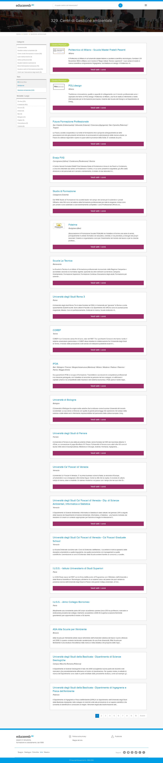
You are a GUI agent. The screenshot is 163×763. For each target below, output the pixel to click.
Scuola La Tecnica (62, 260)
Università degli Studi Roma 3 (69, 296)
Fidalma (72, 224)
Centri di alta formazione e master (30, 54)
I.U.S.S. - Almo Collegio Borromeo (71, 602)
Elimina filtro (22, 82)
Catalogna (27, 752)
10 (136, 716)
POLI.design (75, 85)
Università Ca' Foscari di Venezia (70, 466)
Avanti (142, 716)
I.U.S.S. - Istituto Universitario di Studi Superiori (78, 568)
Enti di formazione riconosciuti (28, 66)
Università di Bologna (64, 399)
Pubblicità (118, 736)
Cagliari (21, 120)
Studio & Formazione (64, 191)
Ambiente (21, 86)
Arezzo (21, 111)
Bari (20, 114)
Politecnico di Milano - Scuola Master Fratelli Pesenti (96, 49)
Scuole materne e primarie (27, 63)
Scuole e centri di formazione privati (30, 69)
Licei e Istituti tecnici (25, 57)
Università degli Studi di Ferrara (70, 433)
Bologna (21, 117)
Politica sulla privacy (79, 736)
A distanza (23, 104)
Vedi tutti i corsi (98, 69)
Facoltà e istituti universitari (27, 50)
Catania (21, 126)
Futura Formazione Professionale (71, 121)
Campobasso (23, 123)
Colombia (35, 752)
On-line (21, 101)
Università (22, 47)
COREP (57, 330)
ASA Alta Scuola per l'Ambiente (70, 629)
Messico (47, 752)
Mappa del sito (77, 740)
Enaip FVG (58, 157)
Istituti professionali (25, 60)
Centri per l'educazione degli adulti (30, 72)
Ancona (21, 108)
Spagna (20, 752)
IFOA (55, 363)
